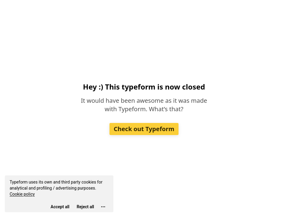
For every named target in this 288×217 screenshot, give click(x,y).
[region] (59, 193)
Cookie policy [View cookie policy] (22, 194)
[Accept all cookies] (60, 207)
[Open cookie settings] (103, 206)
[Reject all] (85, 207)
